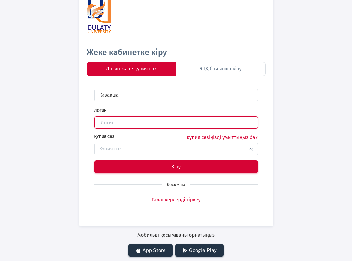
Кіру (176, 166)
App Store (150, 250)
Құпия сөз (104, 137)
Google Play (199, 250)
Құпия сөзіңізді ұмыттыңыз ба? (222, 137)
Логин (100, 110)
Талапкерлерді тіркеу (176, 199)
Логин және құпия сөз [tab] (131, 68)
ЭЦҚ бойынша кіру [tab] (221, 68)
